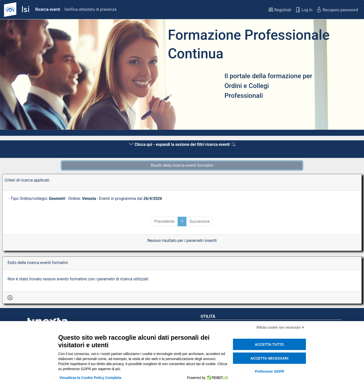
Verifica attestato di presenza (90, 9)
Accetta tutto (269, 344)
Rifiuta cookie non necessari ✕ (281, 327)
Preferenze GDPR (269, 371)
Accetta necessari (269, 358)
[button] (27, 76)
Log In (303, 10)
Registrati (280, 10)
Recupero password (337, 10)
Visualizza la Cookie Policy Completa (91, 378)
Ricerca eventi (47, 9)
